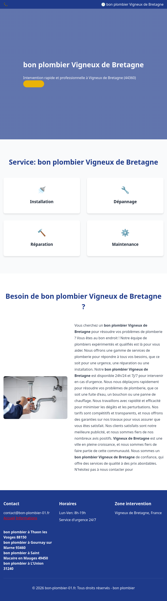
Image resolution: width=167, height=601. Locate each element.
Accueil (9, 518)
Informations (26, 518)
